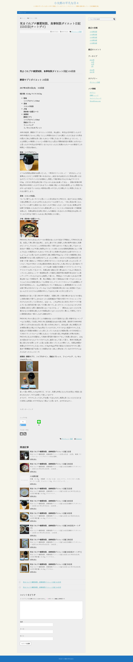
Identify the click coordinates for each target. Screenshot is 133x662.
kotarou (79, 439)
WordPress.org (95, 101)
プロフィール (22, 12)
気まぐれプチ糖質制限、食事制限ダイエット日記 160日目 (51, 501)
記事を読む (33, 459)
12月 (92, 62)
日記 (71, 439)
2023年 (92, 60)
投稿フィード (94, 95)
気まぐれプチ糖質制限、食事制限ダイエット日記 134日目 (51, 464)
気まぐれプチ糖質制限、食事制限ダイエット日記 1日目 (50, 451)
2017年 (92, 72)
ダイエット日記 (76, 32)
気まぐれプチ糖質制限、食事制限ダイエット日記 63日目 (51, 513)
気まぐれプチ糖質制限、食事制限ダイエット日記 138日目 (51, 539)
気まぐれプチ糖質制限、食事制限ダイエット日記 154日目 (40, 587)
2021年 (92, 70)
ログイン (93, 92)
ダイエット (65, 439)
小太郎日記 (34, 476)
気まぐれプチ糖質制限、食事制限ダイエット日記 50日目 (51, 564)
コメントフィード (95, 98)
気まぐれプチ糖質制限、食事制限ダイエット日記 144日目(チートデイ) (55, 526)
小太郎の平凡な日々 (66, 3)
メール (22, 629)
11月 (92, 64)
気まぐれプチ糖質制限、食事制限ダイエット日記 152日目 (40, 582)
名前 (21, 622)
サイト (22, 636)
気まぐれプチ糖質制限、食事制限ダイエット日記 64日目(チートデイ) (56, 552)
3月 (92, 66)
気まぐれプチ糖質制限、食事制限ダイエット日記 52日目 (51, 488)
